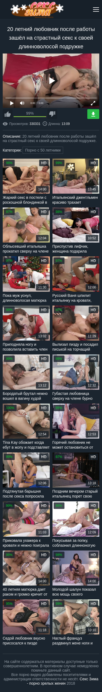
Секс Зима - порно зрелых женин (62, 681)
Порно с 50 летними (42, 150)
